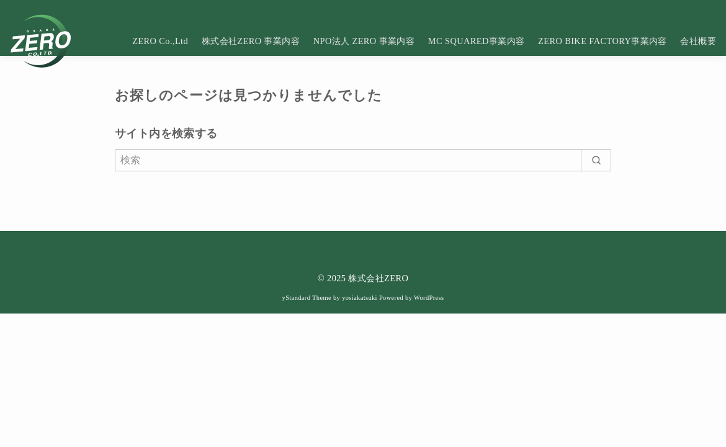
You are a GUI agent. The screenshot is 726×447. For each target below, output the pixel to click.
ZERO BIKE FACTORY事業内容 (602, 41)
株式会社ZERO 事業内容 (251, 41)
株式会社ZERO (378, 278)
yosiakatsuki (359, 297)
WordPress (429, 297)
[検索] (363, 160)
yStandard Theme (306, 297)
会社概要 (698, 41)
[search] (596, 160)
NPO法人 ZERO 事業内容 (364, 41)
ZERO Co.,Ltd (160, 41)
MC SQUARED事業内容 (476, 41)
